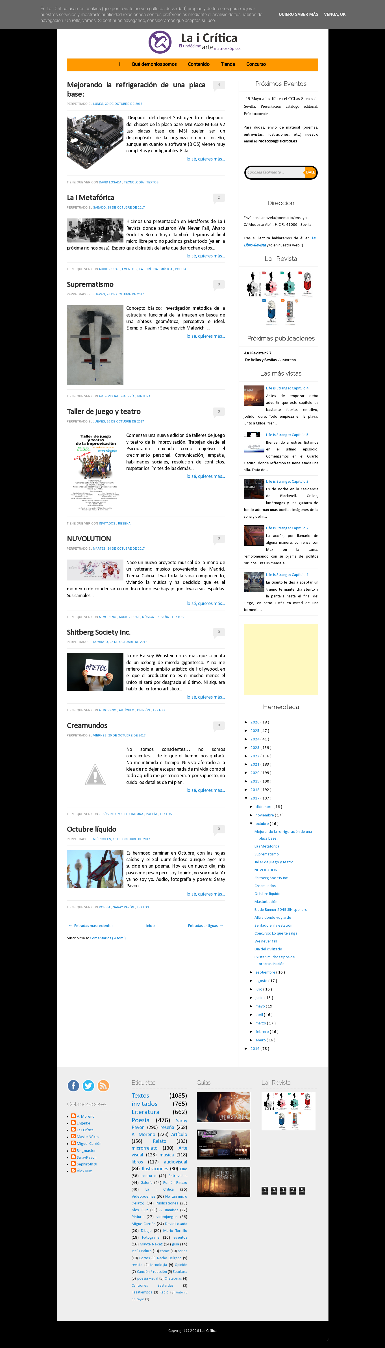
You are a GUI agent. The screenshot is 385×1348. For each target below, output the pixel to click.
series (182, 1251)
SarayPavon (87, 1158)
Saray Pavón (124, 907)
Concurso (256, 64)
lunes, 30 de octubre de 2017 (117, 103)
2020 (255, 773)
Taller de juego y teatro (104, 412)
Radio (164, 1292)
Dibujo (146, 1231)
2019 (255, 781)
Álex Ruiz (84, 1171)
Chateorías (173, 1278)
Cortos (144, 1258)
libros (137, 1162)
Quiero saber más (298, 14)
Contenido (199, 64)
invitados (107, 523)
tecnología (134, 182)
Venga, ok (334, 14)
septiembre (266, 972)
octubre (263, 824)
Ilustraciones (155, 1169)
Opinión (144, 710)
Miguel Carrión (89, 1144)
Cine (183, 1169)
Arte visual (109, 396)
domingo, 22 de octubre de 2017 (120, 641)
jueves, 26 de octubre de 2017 (118, 294)
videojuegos (166, 1217)
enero (261, 1040)
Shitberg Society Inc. (98, 633)
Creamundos (87, 726)
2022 (255, 756)
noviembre (265, 815)
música (166, 269)
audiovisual (109, 269)
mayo (261, 1006)
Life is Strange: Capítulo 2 (287, 528)
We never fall (266, 941)
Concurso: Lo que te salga (276, 933)
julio (259, 989)
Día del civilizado (268, 949)
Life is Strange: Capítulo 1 (287, 575)
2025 (255, 731)
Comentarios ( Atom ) (108, 938)
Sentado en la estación (273, 926)
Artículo (127, 710)
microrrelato (145, 1148)
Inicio (150, 926)
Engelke (83, 1123)
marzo (261, 1023)
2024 (255, 739)
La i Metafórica (90, 198)
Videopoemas (143, 1197)
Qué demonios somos (154, 64)
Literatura (134, 814)
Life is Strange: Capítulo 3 (287, 482)
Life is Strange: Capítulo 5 (287, 435)
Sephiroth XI (87, 1164)
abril (260, 1015)
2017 (255, 798)
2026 (255, 722)
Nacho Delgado (169, 1258)
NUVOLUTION (89, 539)
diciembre (264, 807)
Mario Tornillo (175, 1231)
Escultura (180, 1272)
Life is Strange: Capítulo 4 (287, 388)
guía (175, 1244)
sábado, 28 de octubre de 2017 (119, 207)
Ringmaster (86, 1151)
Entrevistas (178, 1176)
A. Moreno (108, 617)
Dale (310, 172)
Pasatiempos (142, 1292)
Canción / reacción (152, 1272)
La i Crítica (149, 269)
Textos (153, 182)
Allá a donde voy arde (273, 918)
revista (137, 1265)
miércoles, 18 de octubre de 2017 (121, 839)
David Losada (110, 182)
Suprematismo (90, 285)
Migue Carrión (144, 1224)
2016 (255, 1049)
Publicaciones (167, 1203)
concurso (149, 1176)
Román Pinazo (175, 1183)
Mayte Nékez (88, 1137)
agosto (262, 981)
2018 (255, 790)
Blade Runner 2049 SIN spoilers (281, 910)
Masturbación (266, 902)
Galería (128, 396)
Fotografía (151, 1238)
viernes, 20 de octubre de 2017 (119, 735)
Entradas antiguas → (206, 926)
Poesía (181, 269)
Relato (159, 1141)
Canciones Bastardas (152, 1286)
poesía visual (147, 1278)
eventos (129, 269)
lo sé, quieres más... (206, 159)
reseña (124, 523)
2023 (255, 748)
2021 (255, 764)
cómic (164, 1251)
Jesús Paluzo (111, 814)
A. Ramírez (168, 1210)
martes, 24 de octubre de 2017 (119, 548)
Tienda (228, 64)
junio (260, 998)
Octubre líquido (91, 830)
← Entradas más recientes (90, 926)
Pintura (144, 396)
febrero (263, 1032)
